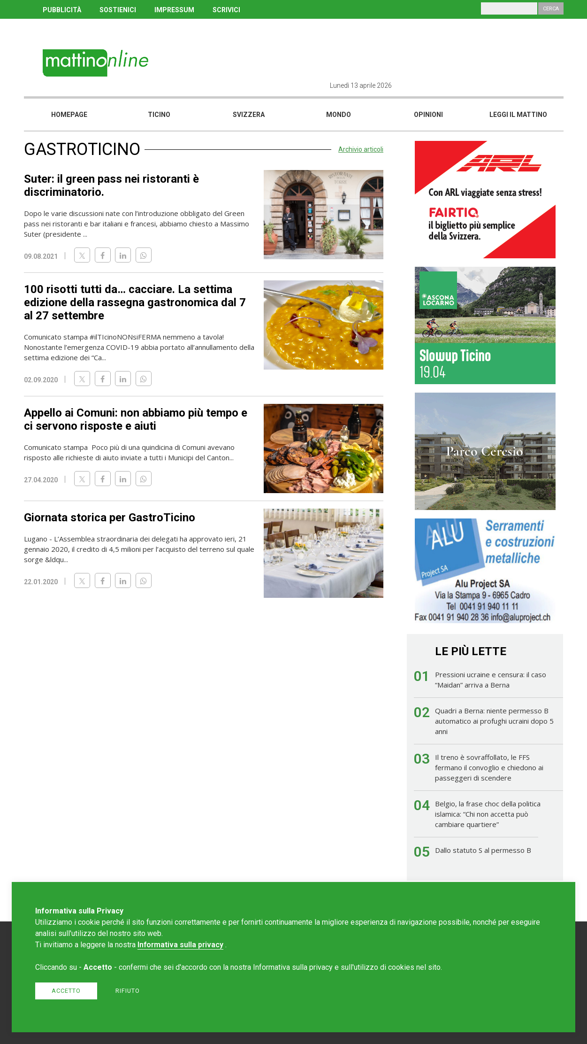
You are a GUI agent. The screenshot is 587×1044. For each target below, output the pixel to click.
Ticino (159, 114)
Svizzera (249, 114)
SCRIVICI (226, 10)
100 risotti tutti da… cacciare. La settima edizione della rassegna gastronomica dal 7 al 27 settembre (135, 302)
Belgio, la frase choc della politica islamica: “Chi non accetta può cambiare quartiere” (488, 814)
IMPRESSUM (174, 10)
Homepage (69, 114)
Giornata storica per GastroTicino (109, 517)
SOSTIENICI (117, 10)
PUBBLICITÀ (62, 10)
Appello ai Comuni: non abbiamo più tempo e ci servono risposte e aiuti (135, 419)
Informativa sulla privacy (180, 944)
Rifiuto (127, 990)
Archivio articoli (360, 149)
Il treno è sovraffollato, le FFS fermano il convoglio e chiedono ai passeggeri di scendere (489, 767)
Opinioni (428, 114)
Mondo (338, 114)
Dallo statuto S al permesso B (483, 850)
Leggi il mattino (518, 114)
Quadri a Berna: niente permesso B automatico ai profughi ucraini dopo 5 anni (494, 721)
